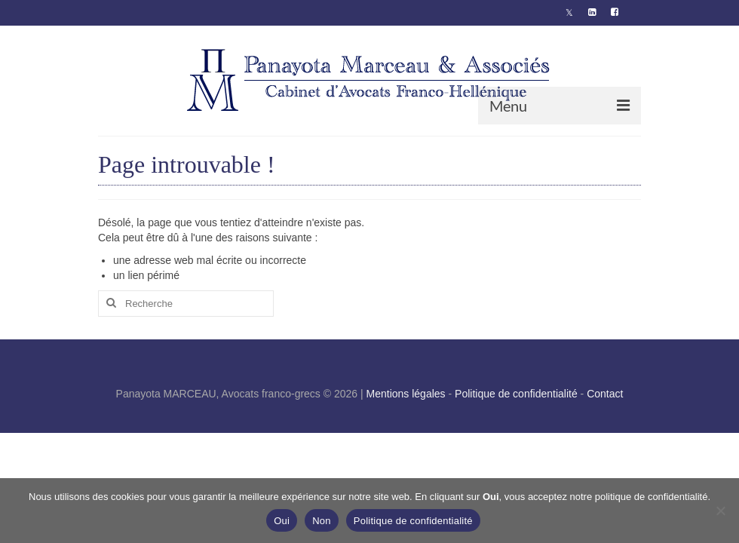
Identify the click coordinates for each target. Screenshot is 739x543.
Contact (605, 394)
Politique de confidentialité (516, 394)
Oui (282, 520)
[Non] (720, 510)
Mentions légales (406, 394)
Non (321, 520)
